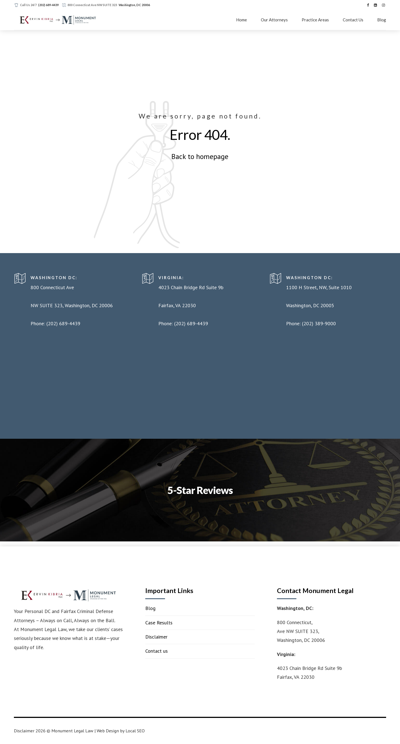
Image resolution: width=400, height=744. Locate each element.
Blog (381, 19)
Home (241, 19)
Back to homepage (199, 156)
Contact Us (353, 19)
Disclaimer (156, 637)
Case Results (158, 622)
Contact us (156, 651)
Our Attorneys (274, 19)
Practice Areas (315, 19)
